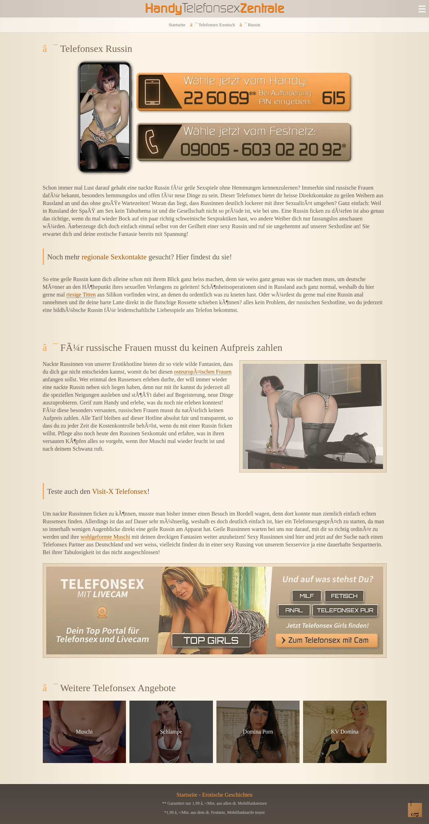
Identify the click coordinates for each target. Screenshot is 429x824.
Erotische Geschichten (227, 795)
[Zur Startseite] (215, 9)
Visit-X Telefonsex (119, 491)
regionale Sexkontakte (114, 257)
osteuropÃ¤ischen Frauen (203, 372)
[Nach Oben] (415, 810)
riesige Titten (81, 295)
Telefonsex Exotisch (217, 24)
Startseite (177, 24)
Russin (254, 24)
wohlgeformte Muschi (105, 537)
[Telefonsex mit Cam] (214, 610)
